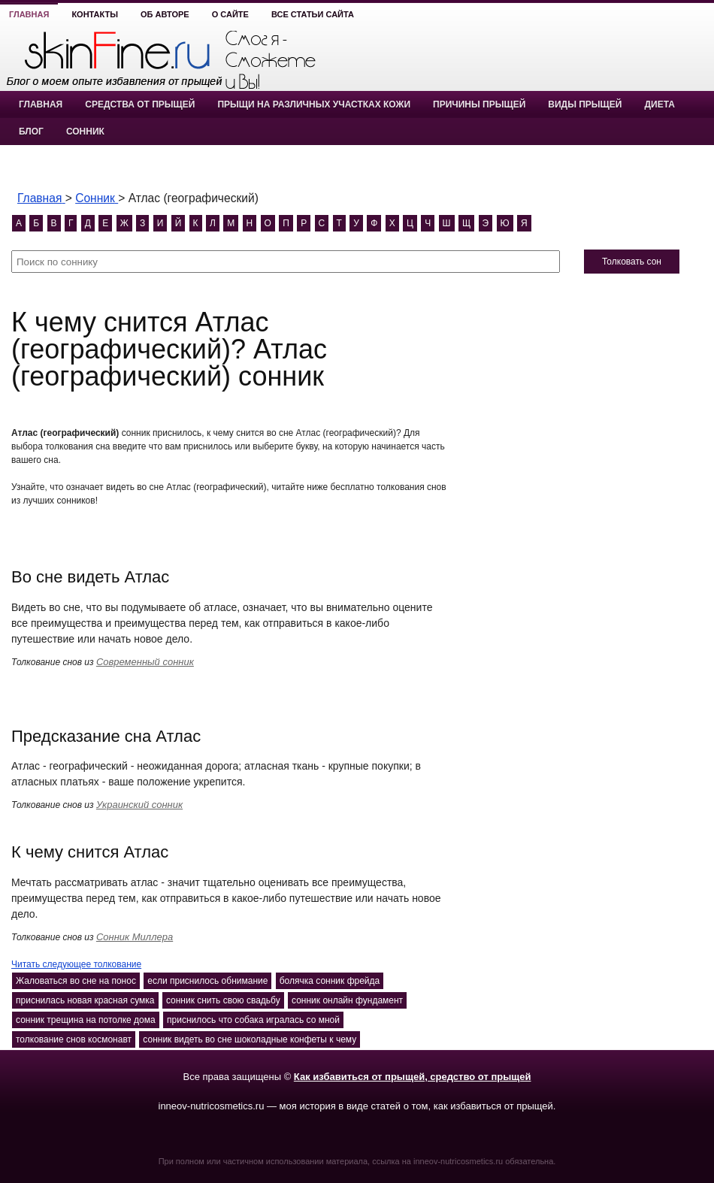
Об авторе (165, 14)
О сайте (230, 14)
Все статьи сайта (312, 14)
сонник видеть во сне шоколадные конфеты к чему (249, 1039)
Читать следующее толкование (76, 964)
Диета (659, 104)
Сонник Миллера (134, 936)
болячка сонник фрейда (330, 981)
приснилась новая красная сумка (85, 1000)
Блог (31, 131)
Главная (29, 14)
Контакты (94, 14)
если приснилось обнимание (207, 981)
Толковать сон (631, 261)
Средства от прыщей (140, 104)
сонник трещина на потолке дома (86, 1020)
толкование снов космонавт (74, 1039)
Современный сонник (145, 661)
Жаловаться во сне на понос (76, 981)
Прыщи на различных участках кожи (313, 104)
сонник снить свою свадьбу (223, 1000)
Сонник (85, 131)
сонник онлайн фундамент (347, 1000)
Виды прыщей (585, 104)
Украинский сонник (139, 804)
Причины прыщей (479, 104)
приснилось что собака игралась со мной (253, 1020)
